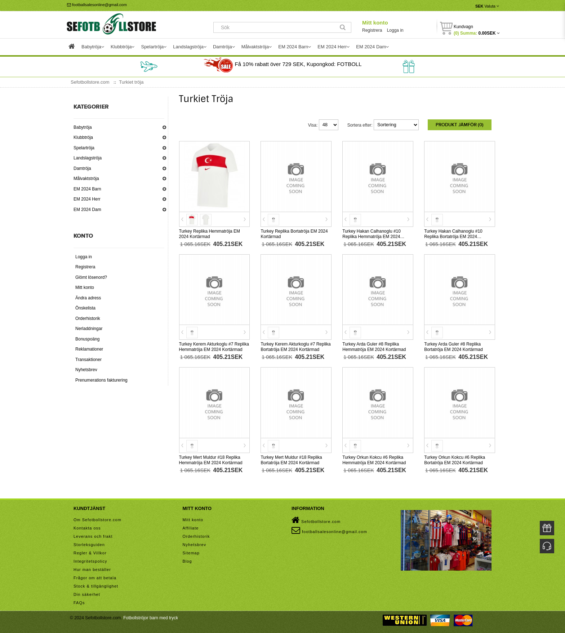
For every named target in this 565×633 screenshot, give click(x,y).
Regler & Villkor (90, 553)
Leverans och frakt (93, 536)
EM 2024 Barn (87, 189)
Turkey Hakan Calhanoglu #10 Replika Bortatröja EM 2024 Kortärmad (453, 237)
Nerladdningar (88, 328)
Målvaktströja (86, 178)
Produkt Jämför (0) (460, 125)
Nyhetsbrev (86, 369)
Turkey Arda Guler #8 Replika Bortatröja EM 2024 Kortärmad (453, 347)
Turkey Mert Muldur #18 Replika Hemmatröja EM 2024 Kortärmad (211, 460)
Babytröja (83, 127)
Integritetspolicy (90, 561)
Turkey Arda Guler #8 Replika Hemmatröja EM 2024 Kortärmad (374, 347)
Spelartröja (84, 147)
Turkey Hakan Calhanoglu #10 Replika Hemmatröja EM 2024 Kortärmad (371, 237)
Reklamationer (89, 349)
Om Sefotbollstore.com (97, 520)
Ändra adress (88, 297)
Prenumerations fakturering (101, 380)
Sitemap (191, 553)
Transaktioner (88, 359)
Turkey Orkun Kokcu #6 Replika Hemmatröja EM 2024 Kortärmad (374, 460)
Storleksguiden (89, 544)
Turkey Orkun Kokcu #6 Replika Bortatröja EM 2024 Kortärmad (454, 460)
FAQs (79, 603)
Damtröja (82, 168)
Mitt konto (375, 22)
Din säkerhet (87, 594)
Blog (187, 561)
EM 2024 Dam (87, 209)
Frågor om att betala (95, 578)
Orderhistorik (87, 318)
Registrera (372, 30)
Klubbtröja (83, 137)
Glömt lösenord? (91, 277)
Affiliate (191, 528)
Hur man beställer (92, 569)
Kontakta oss (87, 528)
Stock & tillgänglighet (96, 586)
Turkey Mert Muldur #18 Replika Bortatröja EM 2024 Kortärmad (291, 460)
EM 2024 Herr (87, 199)
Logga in (395, 30)
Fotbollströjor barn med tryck (150, 617)
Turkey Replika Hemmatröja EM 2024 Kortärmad (209, 234)
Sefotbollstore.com (316, 520)
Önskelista (85, 308)
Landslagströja (88, 158)
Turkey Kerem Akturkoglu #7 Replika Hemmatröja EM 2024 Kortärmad (214, 347)
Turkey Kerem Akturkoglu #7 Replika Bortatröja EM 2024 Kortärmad (295, 347)
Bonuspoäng (87, 339)
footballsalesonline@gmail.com (97, 5)
